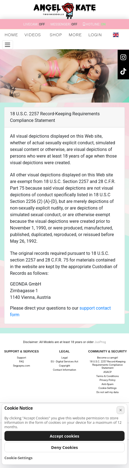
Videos (32, 34)
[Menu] (7, 44)
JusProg (100, 342)
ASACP (107, 371)
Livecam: (34, 24)
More (75, 34)
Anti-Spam (107, 384)
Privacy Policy (108, 379)
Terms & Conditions (107, 376)
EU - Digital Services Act (64, 361)
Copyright (64, 365)
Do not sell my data (108, 392)
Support (21, 357)
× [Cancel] (120, 410)
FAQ (21, 361)
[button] (115, 34)
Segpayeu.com (21, 365)
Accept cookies (64, 436)
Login (95, 34)
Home (11, 34)
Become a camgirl (107, 357)
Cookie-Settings (107, 387)
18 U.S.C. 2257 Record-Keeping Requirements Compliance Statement (107, 364)
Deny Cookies (64, 447)
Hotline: (94, 24)
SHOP (56, 34)
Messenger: (63, 24)
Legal (64, 357)
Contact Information (64, 369)
